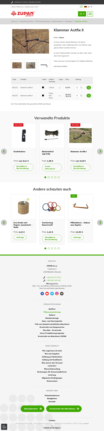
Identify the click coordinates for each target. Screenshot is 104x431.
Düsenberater (33, 408)
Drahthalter (19, 151)
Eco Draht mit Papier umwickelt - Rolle (23, 224)
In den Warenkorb (50, 167)
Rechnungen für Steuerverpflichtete (52, 372)
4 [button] (55, 177)
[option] (23, 148)
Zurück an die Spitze (52, 427)
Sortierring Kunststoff (47, 223)
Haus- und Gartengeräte (52, 321)
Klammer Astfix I (79, 151)
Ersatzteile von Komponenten (52, 327)
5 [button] (58, 177)
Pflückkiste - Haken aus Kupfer (80, 223)
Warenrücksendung (52, 369)
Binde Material (57, 21)
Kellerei (52, 315)
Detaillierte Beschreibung (23, 167)
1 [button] (45, 177)
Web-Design (78, 423)
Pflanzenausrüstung (43, 21)
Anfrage (20, 237)
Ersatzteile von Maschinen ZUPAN (52, 336)
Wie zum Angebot (52, 354)
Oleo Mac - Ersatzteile (52, 330)
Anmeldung (29, 7)
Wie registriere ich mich (52, 351)
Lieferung (52, 375)
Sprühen (52, 309)
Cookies (52, 420)
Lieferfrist (52, 366)
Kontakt (52, 402)
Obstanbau (69, 21)
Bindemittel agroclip (48, 152)
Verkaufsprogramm (26, 21)
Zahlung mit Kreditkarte (52, 360)
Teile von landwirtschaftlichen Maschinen (52, 324)
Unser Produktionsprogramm (52, 333)
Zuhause (14, 21)
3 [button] (52, 177)
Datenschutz (52, 381)
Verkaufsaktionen (52, 395)
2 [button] (48, 177)
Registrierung (17, 7)
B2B (36, 7)
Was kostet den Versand (52, 363)
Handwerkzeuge (52, 318)
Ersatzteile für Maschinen (64, 408)
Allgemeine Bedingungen (52, 378)
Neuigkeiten (52, 398)
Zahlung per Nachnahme (52, 357)
